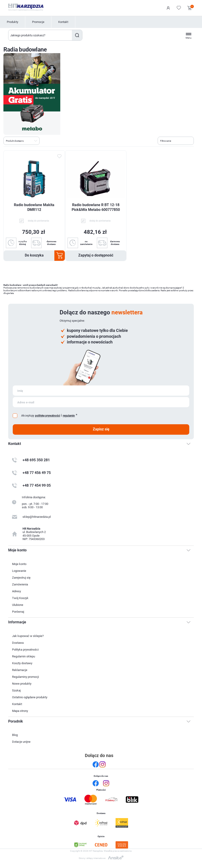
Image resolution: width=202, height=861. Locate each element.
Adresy (16, 591)
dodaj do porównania (38, 221)
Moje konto (19, 564)
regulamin (69, 415)
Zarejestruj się (21, 577)
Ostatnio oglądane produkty (29, 697)
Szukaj (77, 35)
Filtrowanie (165, 141)
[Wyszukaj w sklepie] (40, 35)
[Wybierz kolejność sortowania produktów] (21, 141)
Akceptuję (27, 415)
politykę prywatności (47, 415)
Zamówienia (20, 584)
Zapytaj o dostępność (95, 255)
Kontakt (63, 22)
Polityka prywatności (25, 649)
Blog (15, 735)
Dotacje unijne (21, 741)
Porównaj (18, 611)
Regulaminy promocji (25, 676)
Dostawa (18, 642)
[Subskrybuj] (101, 390)
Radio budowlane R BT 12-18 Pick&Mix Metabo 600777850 (96, 207)
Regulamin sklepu (23, 656)
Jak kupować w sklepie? (28, 636)
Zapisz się (101, 429)
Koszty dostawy (22, 663)
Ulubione (17, 605)
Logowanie (168, 7)
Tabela (45, 140)
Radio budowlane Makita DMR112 (34, 207)
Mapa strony (20, 711)
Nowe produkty (21, 683)
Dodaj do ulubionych (59, 156)
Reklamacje (19, 670)
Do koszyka (34, 255)
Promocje (38, 22)
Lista (53, 140)
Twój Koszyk (20, 598)
